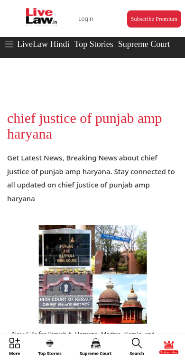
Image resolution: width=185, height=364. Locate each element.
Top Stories (93, 44)
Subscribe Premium (154, 19)
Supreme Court (144, 44)
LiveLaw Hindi (43, 44)
